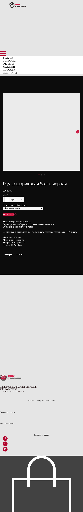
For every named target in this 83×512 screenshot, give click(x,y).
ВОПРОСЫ (9, 60)
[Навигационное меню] (3, 53)
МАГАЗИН (9, 66)
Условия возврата (41, 435)
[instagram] (5, 451)
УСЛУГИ (8, 57)
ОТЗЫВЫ (8, 63)
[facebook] (5, 440)
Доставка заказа (7, 423)
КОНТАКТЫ (10, 72)
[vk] (5, 445)
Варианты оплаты (7, 412)
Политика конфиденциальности (41, 401)
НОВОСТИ (9, 69)
